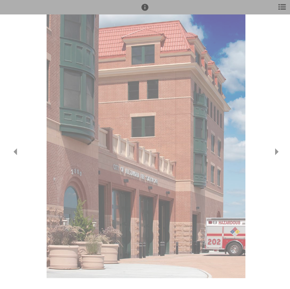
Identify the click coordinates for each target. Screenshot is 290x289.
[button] (145, 11)
